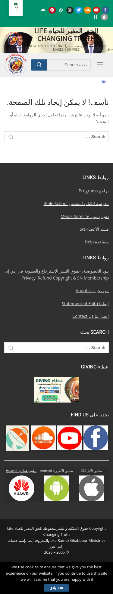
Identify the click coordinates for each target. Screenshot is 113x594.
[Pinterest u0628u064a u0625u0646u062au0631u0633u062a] (52, 10)
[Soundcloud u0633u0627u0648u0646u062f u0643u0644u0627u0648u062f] (87, 10)
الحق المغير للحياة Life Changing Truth (66, 35)
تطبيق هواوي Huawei (21, 471)
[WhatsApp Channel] (61, 10)
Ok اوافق (56, 588)
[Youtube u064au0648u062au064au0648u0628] (96, 10)
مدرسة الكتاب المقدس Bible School (76, 203)
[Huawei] (95, 17)
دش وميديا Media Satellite (85, 216)
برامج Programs (94, 191)
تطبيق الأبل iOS (91, 471)
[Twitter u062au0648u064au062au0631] (78, 10)
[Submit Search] (39, 64)
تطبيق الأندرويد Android (56, 471)
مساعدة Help (97, 242)
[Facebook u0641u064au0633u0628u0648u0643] (105, 10)
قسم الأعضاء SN (94, 229)
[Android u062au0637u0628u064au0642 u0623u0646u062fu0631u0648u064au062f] (43, 10)
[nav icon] (99, 64)
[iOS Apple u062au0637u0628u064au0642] (104, 17)
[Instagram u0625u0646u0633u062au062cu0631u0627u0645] (69, 10)
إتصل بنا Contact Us (90, 316)
